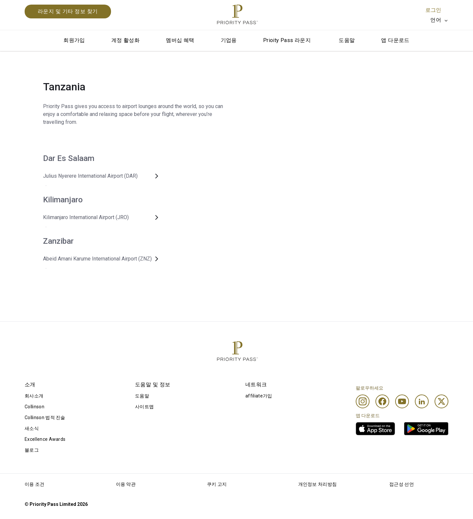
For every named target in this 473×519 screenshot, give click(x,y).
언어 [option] (435, 20)
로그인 (433, 10)
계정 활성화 (125, 40)
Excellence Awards (45, 439)
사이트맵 (144, 406)
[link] (375, 428)
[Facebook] (382, 401)
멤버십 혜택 (180, 40)
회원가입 (74, 40)
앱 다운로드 (395, 40)
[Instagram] (363, 401)
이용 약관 (126, 484)
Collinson (34, 406)
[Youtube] (402, 401)
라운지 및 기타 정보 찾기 (68, 11)
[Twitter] (441, 401)
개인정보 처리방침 (317, 484)
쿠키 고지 (217, 484)
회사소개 (34, 395)
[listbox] (439, 20)
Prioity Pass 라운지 (287, 40)
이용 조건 (35, 484)
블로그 (32, 450)
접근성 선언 (401, 484)
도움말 (347, 40)
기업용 (229, 40)
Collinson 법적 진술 (45, 417)
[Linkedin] (422, 401)
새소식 (32, 428)
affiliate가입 (258, 395)
